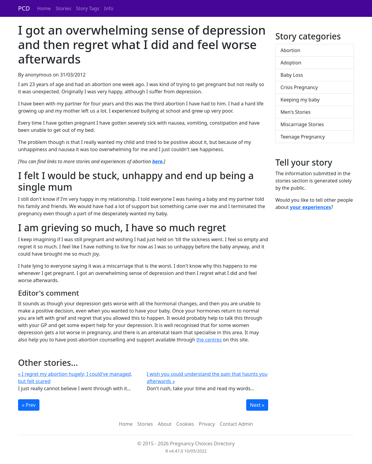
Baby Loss (292, 75)
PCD (24, 8)
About (164, 424)
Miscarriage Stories (302, 124)
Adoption (291, 62)
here (157, 161)
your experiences (310, 207)
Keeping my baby (300, 99)
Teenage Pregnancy (303, 136)
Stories (63, 8)
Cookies (185, 424)
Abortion (290, 50)
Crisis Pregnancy (299, 87)
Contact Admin (236, 424)
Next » (257, 405)
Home (44, 8)
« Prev (29, 405)
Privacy (207, 424)
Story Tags (87, 8)
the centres (209, 339)
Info (108, 8)
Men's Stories (296, 112)
